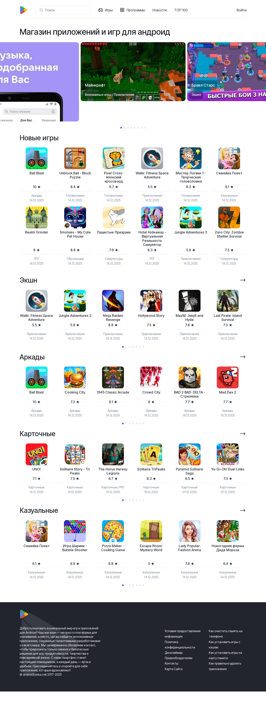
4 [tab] (131, 128)
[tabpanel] (133, 71)
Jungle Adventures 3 (190, 236)
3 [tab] (128, 128)
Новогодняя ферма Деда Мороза (228, 557)
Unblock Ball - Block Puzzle (75, 175)
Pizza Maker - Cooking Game (113, 555)
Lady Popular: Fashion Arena (189, 555)
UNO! (36, 475)
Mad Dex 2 (227, 397)
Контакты (171, 677)
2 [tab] (124, 128)
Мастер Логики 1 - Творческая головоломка (191, 178)
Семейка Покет (229, 173)
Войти (242, 10)
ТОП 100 (182, 10)
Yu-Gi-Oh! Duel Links (227, 477)
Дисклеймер (174, 666)
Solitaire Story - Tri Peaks (75, 477)
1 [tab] (121, 128)
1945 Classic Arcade (113, 399)
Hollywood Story (151, 319)
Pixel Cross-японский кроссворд (113, 178)
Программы (137, 10)
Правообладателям (178, 671)
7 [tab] (142, 128)
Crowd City (151, 397)
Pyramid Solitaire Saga (189, 477)
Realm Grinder (36, 234)
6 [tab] (138, 128)
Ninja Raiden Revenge (113, 321)
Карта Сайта (174, 682)
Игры (110, 10)
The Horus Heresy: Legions (113, 477)
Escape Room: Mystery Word (151, 555)
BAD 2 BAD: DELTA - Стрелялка (189, 399)
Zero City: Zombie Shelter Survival (229, 236)
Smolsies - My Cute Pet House (75, 236)
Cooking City (75, 397)
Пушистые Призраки (113, 236)
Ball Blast (37, 173)
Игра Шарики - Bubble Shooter (74, 555)
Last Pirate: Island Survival (227, 321)
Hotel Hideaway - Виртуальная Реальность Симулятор (152, 241)
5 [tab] (135, 128)
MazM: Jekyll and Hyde (190, 321)
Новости (160, 10)
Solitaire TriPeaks (151, 475)
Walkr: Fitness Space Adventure (152, 175)
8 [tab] (145, 128)
